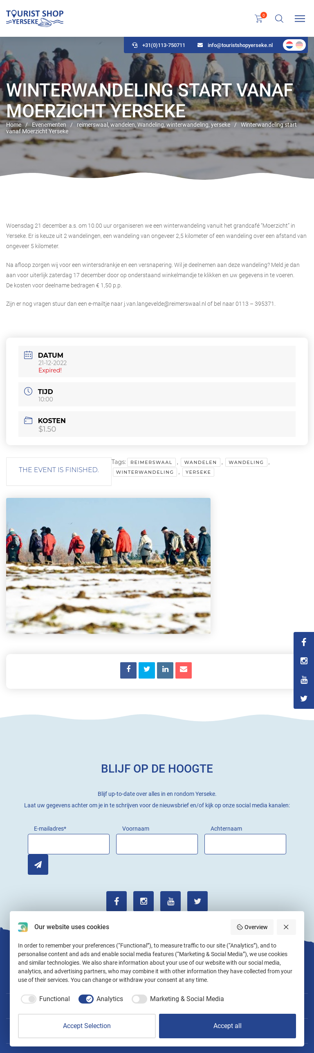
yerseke (198, 472)
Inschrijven (38, 864)
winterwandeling (145, 472)
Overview (252, 927)
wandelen (200, 462)
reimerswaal (151, 462)
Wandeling (246, 462)
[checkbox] (44, 999)
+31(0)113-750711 (158, 45)
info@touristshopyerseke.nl (235, 45)
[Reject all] (286, 927)
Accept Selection (87, 1026)
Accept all (227, 1026)
